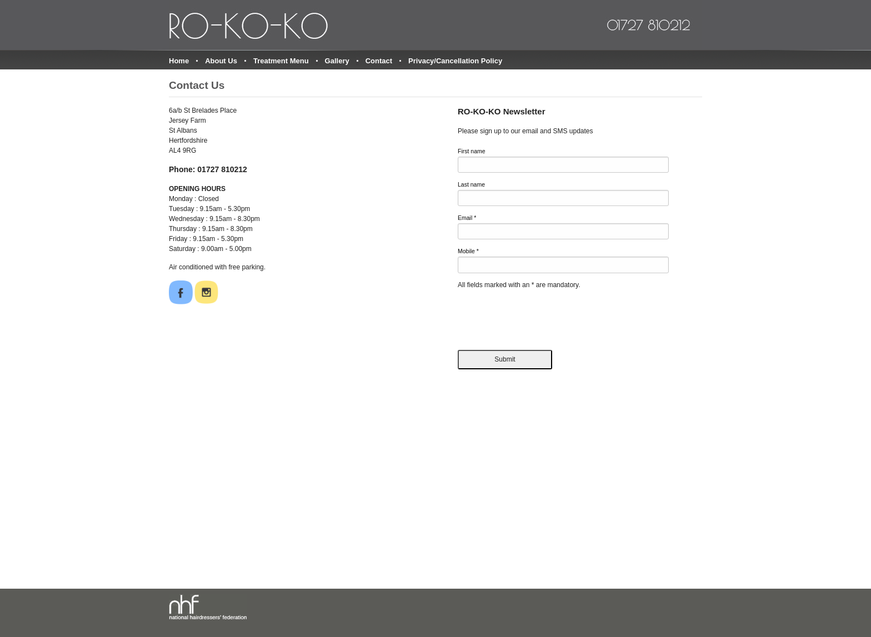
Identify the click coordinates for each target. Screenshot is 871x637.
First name (471, 151)
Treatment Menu (281, 61)
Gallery (337, 61)
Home (179, 61)
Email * (467, 217)
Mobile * (468, 251)
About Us (221, 61)
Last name (471, 184)
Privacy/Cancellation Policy (455, 61)
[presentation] (542, 317)
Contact (379, 61)
